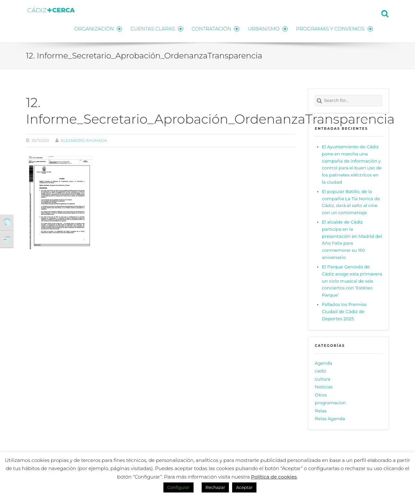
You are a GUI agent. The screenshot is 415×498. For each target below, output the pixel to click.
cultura (322, 378)
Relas (320, 410)
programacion (330, 402)
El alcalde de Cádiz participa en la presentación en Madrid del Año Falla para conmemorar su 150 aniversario (352, 239)
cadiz (320, 370)
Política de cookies (274, 477)
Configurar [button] (178, 487)
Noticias (323, 386)
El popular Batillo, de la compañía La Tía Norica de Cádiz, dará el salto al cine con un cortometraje (351, 201)
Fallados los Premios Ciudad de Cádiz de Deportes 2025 (344, 311)
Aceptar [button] (244, 487)
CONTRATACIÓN (215, 28)
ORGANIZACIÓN (97, 28)
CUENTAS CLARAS (155, 28)
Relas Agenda (330, 418)
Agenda (323, 362)
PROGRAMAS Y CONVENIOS (334, 28)
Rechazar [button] (215, 487)
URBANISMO (267, 28)
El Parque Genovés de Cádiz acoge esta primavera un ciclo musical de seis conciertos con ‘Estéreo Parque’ (352, 280)
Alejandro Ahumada (84, 140)
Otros (321, 394)
